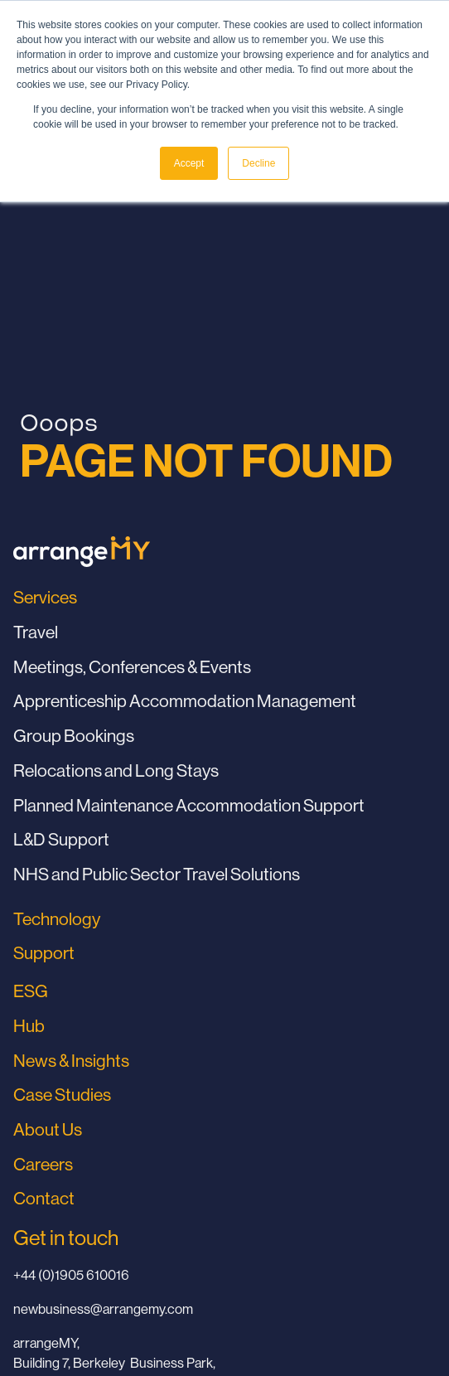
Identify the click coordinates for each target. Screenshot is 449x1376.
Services (45, 597)
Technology (56, 919)
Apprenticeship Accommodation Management (184, 701)
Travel (35, 632)
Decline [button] (258, 163)
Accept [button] (189, 163)
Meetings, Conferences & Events (132, 667)
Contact (44, 1198)
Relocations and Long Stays (116, 770)
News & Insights (71, 1060)
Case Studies (62, 1094)
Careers (43, 1164)
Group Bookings (73, 735)
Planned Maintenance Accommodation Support (189, 805)
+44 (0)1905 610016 (71, 1274)
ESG (30, 991)
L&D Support (61, 839)
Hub (29, 1026)
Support (44, 953)
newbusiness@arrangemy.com (103, 1308)
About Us (47, 1129)
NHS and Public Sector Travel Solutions (156, 874)
